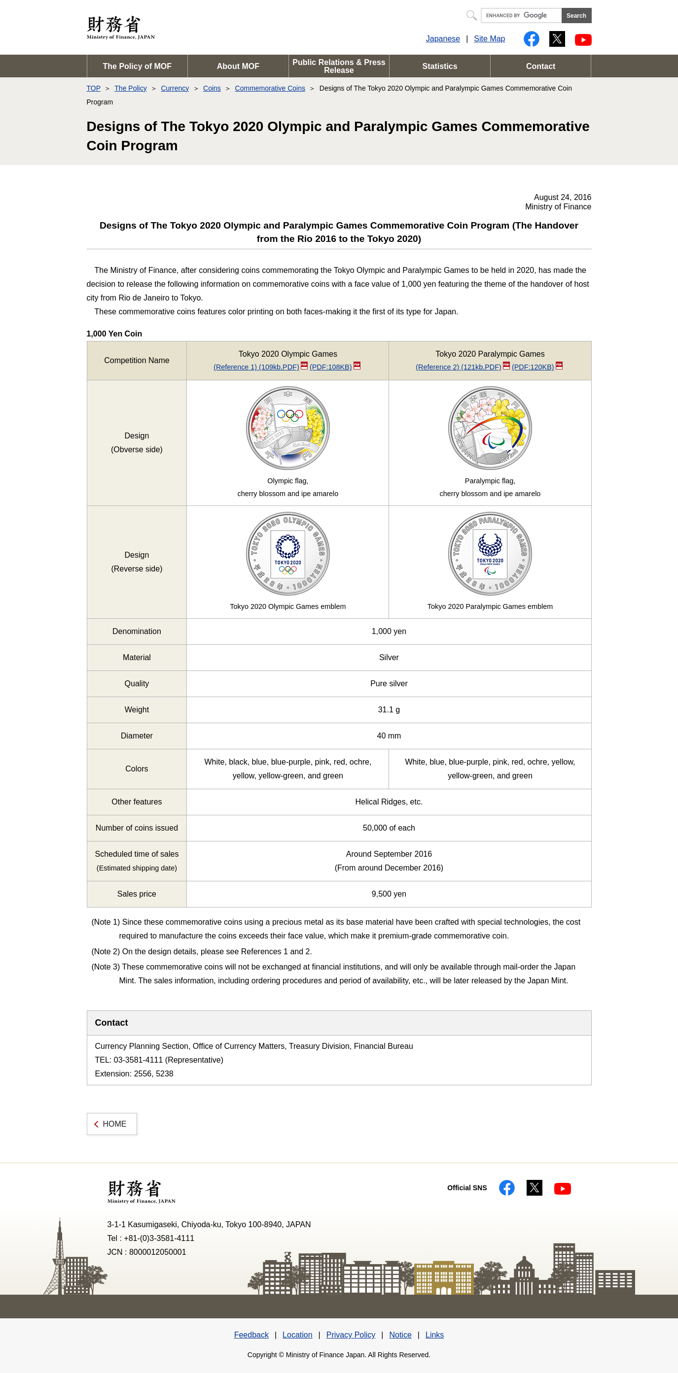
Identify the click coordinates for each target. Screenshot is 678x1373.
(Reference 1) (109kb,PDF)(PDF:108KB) (287, 367)
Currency (175, 88)
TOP (94, 88)
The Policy (130, 88)
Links (435, 1335)
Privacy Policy (351, 1335)
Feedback (251, 1335)
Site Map (489, 38)
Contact (541, 66)
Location (298, 1335)
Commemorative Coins (270, 88)
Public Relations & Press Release (339, 66)
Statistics (440, 66)
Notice (400, 1335)
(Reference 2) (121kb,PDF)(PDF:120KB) (489, 367)
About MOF (238, 66)
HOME (115, 1124)
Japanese (443, 38)
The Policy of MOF (137, 66)
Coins (212, 88)
